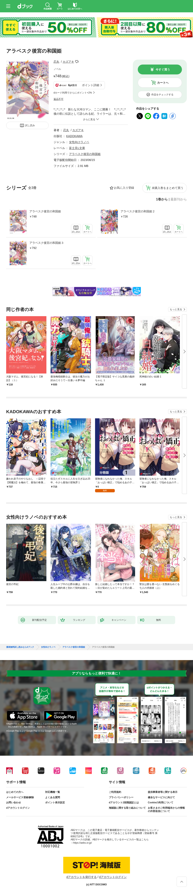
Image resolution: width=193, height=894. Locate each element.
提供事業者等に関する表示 (162, 792)
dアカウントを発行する (81, 877)
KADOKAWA (74, 136)
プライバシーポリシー (121, 797)
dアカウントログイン (18, 807)
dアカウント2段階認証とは (124, 802)
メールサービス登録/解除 (20, 797)
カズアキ (68, 61)
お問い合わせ (13, 802)
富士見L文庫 (77, 148)
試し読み (30, 125)
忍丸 (56, 61)
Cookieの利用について (160, 802)
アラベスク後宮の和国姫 (45, 211)
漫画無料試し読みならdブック (20, 647)
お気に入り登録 (124, 187)
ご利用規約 (115, 792)
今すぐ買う (163, 69)
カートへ (163, 82)
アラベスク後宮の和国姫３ (46, 242)
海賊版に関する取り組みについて (127, 807)
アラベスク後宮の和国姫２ (138, 211)
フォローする (77, 62)
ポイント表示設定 (55, 802)
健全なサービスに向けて (161, 797)
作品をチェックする (162, 94)
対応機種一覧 (52, 792)
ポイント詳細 (90, 85)
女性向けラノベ (79, 142)
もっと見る (176, 309)
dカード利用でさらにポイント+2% (73, 92)
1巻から (162, 199)
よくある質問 (52, 797)
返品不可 (58, 99)
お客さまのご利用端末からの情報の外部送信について (166, 809)
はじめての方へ (14, 792)
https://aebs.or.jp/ (82, 842)
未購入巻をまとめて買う (167, 188)
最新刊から (178, 199)
